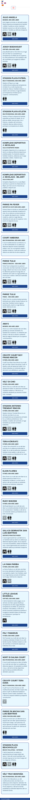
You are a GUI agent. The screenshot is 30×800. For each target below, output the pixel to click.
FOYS (8, 799)
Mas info (15, 39)
